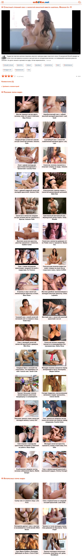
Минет (60, 65)
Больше (49, 60)
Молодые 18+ (7, 70)
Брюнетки (20, 65)
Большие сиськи (8, 65)
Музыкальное (20, 70)
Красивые (39, 65)
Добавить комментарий (11, 86)
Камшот (29, 65)
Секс (29, 70)
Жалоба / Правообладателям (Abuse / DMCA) (36, 553)
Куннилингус (50, 65)
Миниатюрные (70, 65)
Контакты (57, 553)
